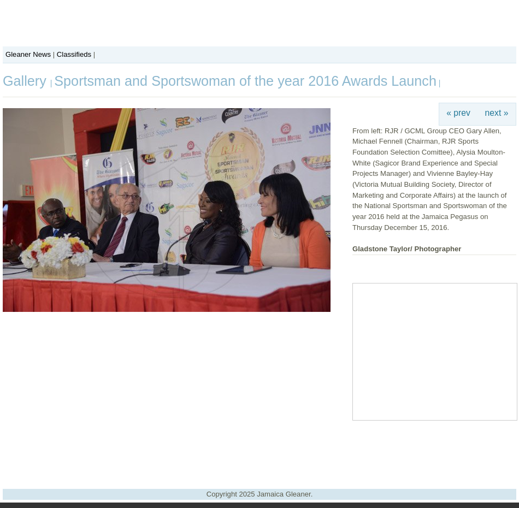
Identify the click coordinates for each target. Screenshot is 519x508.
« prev (458, 112)
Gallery (26, 80)
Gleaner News (28, 54)
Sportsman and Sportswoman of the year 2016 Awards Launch (245, 80)
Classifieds (74, 54)
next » (497, 112)
